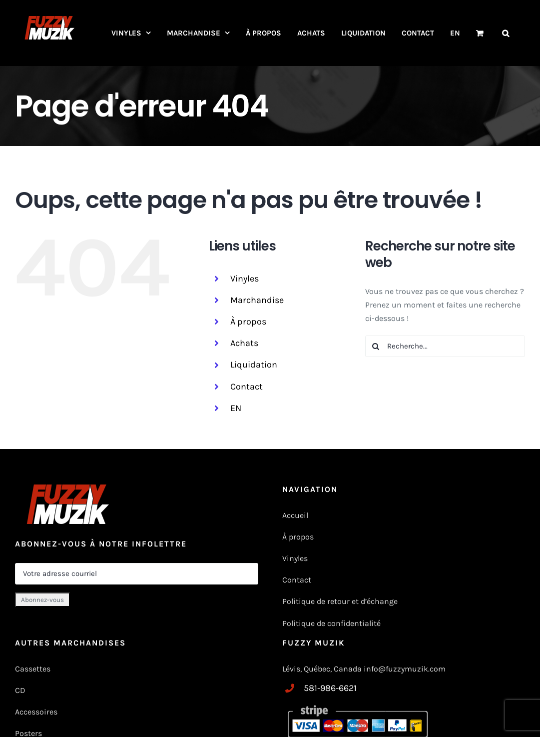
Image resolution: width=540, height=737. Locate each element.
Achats (244, 343)
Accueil (295, 515)
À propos (248, 321)
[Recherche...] (445, 346)
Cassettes (32, 669)
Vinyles (244, 278)
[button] (505, 33)
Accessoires (37, 711)
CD (20, 690)
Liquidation (253, 364)
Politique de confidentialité (331, 623)
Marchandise (257, 300)
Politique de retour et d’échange (340, 601)
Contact (246, 386)
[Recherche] (376, 346)
